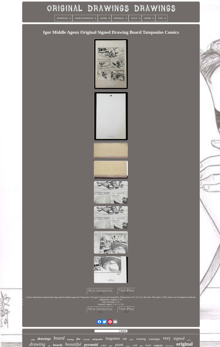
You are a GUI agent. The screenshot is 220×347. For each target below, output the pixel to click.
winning (141, 339)
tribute (128, 346)
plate (131, 339)
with (135, 345)
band (148, 345)
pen (141, 346)
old (49, 346)
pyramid (91, 345)
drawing (37, 344)
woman (86, 339)
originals (158, 345)
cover (189, 340)
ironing (70, 339)
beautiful (73, 344)
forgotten (113, 338)
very (167, 338)
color (103, 345)
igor (110, 346)
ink (125, 339)
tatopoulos (97, 339)
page (33, 340)
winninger (154, 339)
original (184, 344)
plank (119, 345)
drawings (44, 339)
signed (178, 338)
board (59, 338)
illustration (169, 346)
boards (57, 345)
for (78, 339)
